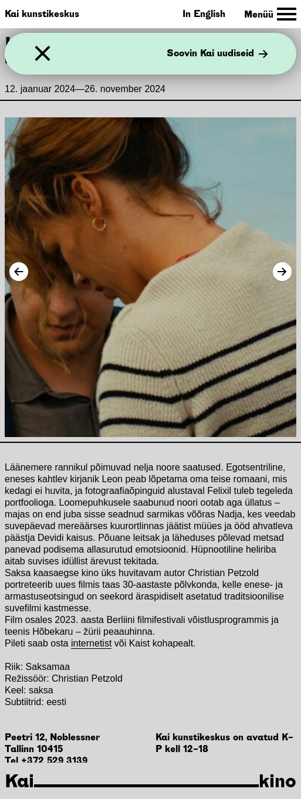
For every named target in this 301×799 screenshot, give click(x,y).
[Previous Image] (18, 271)
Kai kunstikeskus (42, 13)
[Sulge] (42, 53)
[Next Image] (282, 271)
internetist (91, 643)
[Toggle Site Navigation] (270, 14)
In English (203, 13)
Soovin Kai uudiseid (217, 54)
